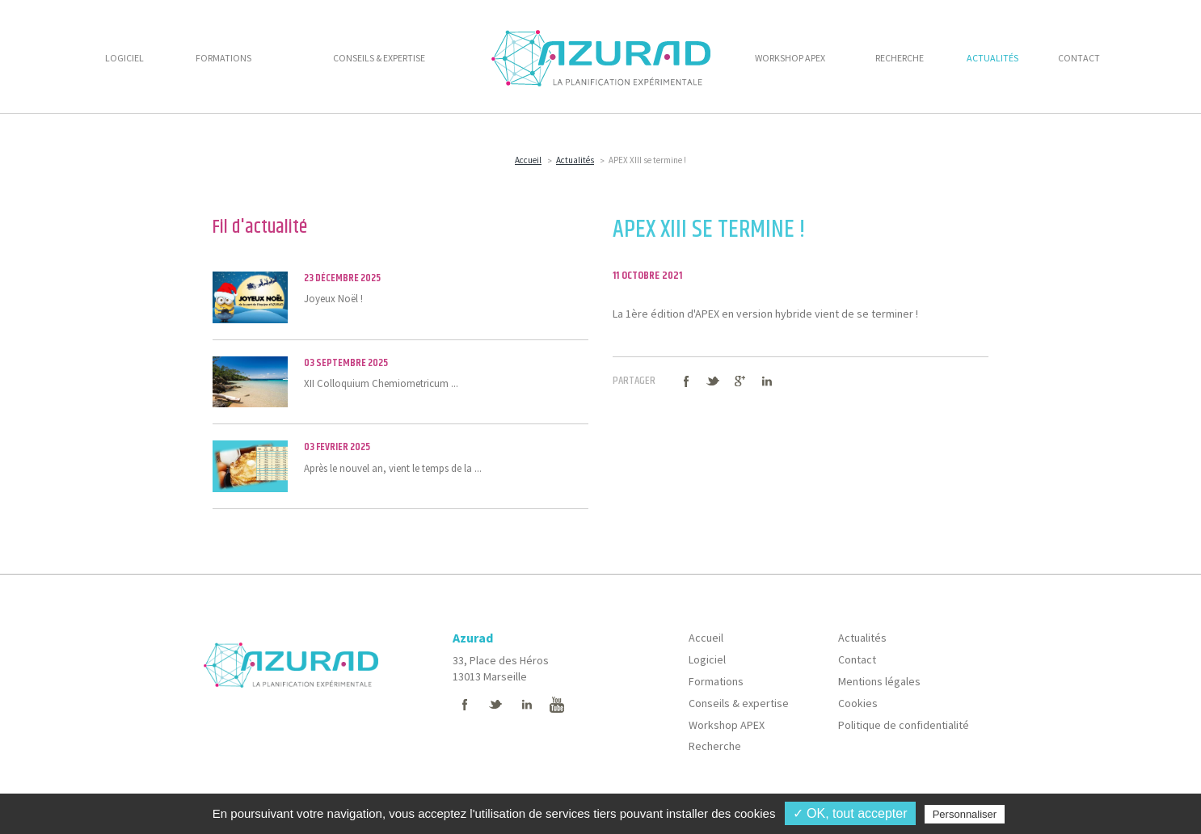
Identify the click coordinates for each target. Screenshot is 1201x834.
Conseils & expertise (739, 703)
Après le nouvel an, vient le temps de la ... (400, 465)
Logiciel (707, 659)
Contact (857, 659)
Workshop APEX (727, 725)
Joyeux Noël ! (400, 296)
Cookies (858, 703)
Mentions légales (879, 681)
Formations (716, 681)
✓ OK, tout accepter (850, 813)
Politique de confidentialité (903, 725)
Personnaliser (965, 814)
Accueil (528, 160)
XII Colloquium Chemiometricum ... (400, 381)
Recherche (715, 746)
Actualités (575, 160)
